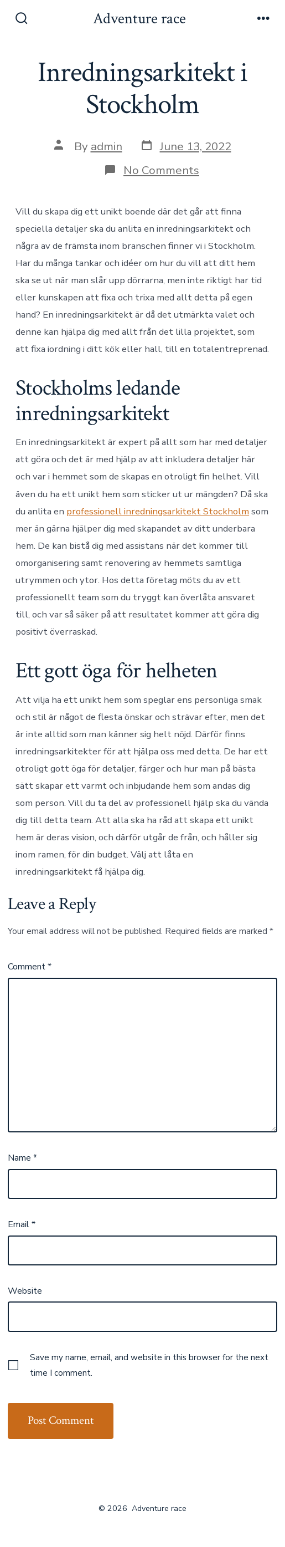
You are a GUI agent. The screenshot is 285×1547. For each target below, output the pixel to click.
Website (25, 1291)
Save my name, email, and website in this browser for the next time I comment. (149, 1365)
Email (21, 1224)
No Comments (161, 170)
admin (106, 146)
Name (22, 1158)
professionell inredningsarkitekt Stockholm (157, 511)
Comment (29, 967)
